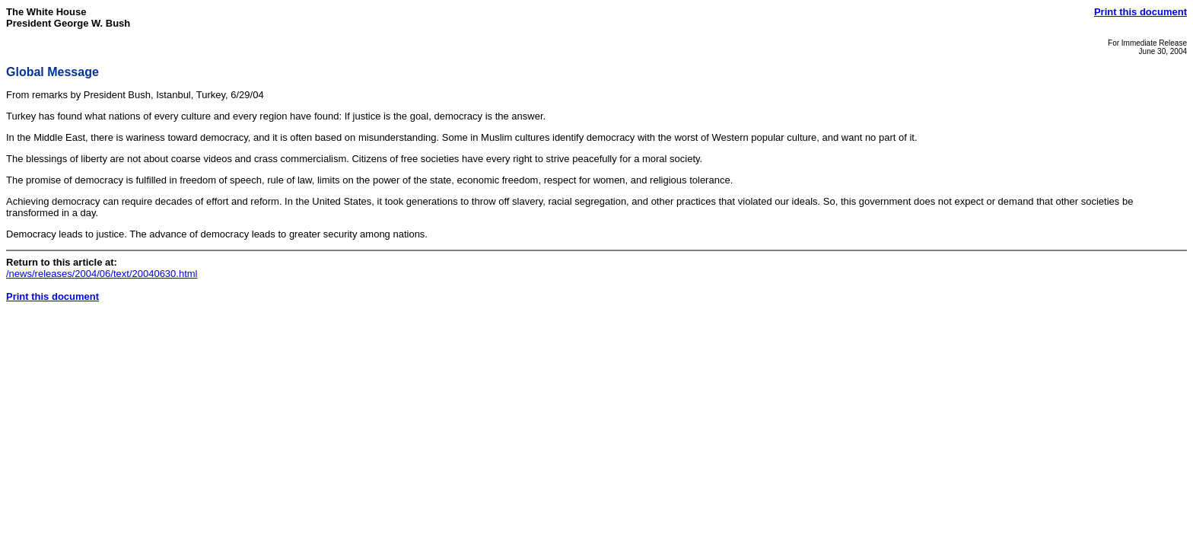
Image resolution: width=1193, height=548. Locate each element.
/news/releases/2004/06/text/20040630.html (102, 273)
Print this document (1140, 12)
